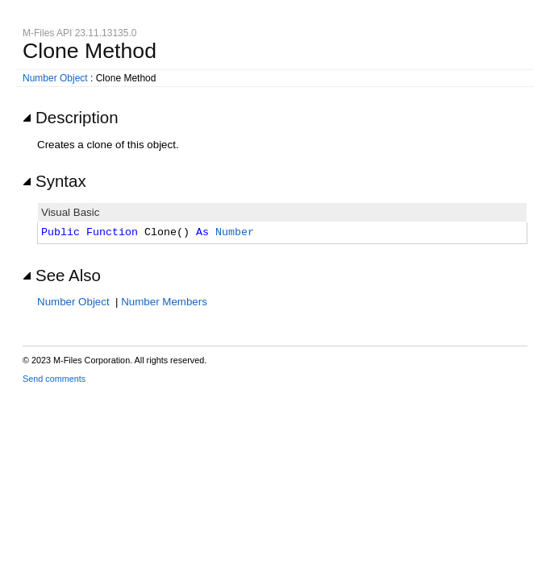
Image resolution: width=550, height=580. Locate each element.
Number (234, 233)
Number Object (55, 78)
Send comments (54, 378)
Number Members (164, 302)
